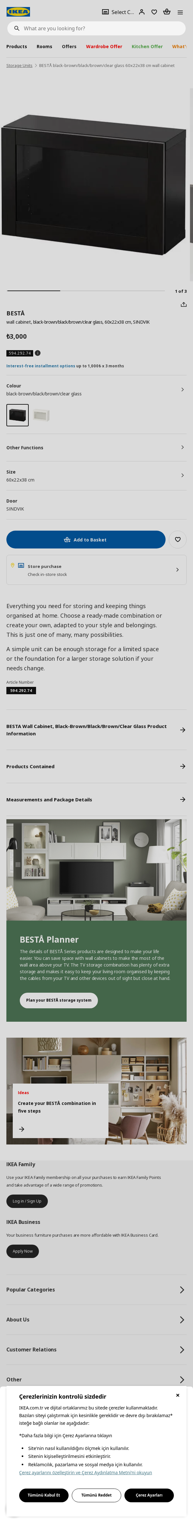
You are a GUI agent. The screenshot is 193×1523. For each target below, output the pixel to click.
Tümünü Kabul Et (44, 1495)
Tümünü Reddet (96, 1495)
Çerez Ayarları (149, 1495)
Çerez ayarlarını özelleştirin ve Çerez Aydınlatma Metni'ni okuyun (85, 1472)
